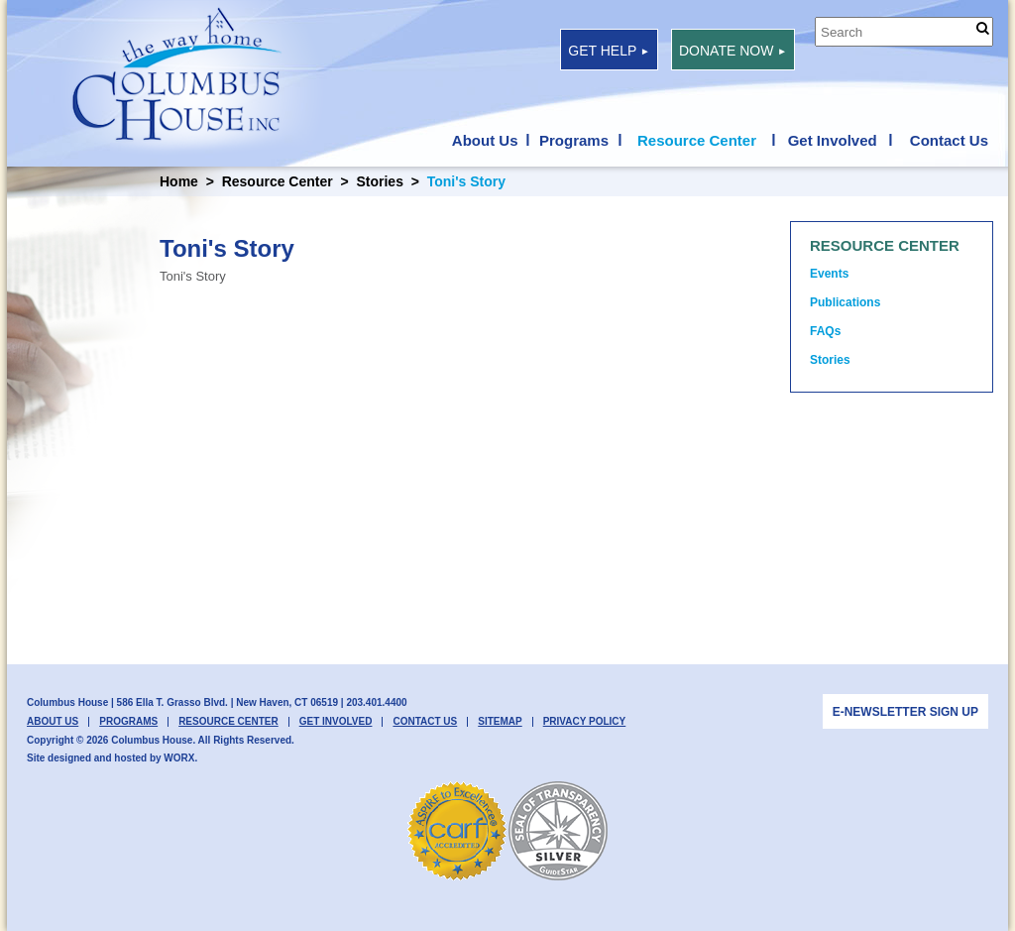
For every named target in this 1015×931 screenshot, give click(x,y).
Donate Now (733, 50)
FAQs (825, 331)
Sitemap (499, 722)
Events (829, 274)
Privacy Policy (584, 722)
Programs (574, 141)
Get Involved (832, 141)
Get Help (608, 50)
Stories (379, 181)
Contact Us (949, 141)
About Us (485, 141)
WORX (179, 758)
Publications (845, 302)
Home (179, 181)
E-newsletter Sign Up (905, 712)
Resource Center (696, 141)
